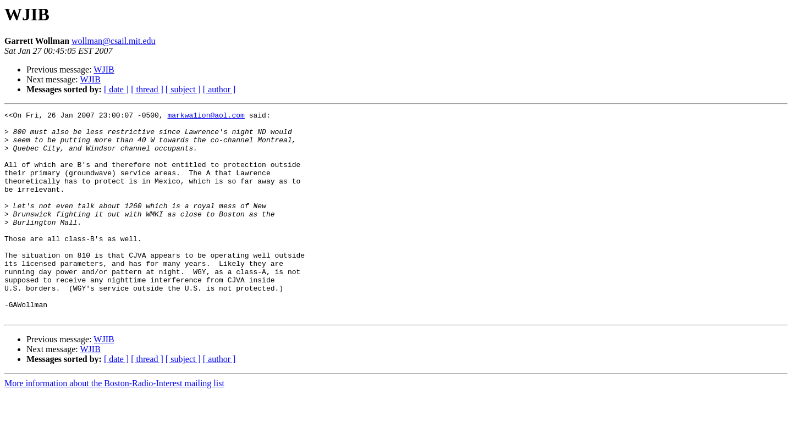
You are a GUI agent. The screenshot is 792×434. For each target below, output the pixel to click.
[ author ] (219, 89)
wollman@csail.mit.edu (113, 41)
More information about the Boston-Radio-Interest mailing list (114, 424)
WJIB (104, 69)
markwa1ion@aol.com (205, 116)
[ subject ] (183, 89)
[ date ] (116, 89)
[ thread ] (147, 89)
